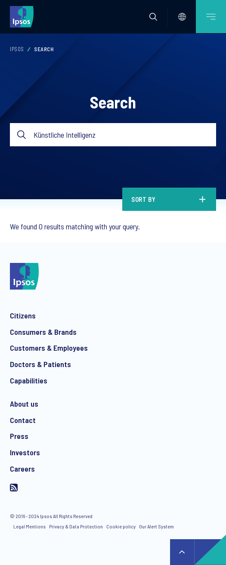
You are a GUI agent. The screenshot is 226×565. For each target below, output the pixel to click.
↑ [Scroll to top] (182, 552)
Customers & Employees (49, 347)
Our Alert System (156, 526)
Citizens (23, 315)
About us (24, 403)
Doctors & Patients (40, 364)
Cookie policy (121, 526)
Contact (23, 420)
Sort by (143, 199)
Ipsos (17, 49)
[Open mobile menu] (211, 16)
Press (19, 436)
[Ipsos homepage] (23, 16)
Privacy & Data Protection (76, 526)
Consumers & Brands (43, 332)
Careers (22, 468)
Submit (22, 135)
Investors (25, 452)
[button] (153, 16)
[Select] (182, 16)
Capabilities (28, 380)
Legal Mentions (29, 526)
